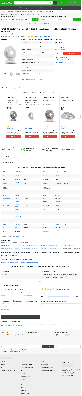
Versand (23, 379)
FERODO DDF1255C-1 (42, 321)
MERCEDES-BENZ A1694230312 (29, 246)
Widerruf (23, 371)
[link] (75, 3)
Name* (2, 290)
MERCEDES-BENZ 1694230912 (70, 243)
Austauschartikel (25, 374)
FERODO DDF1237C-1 (66, 321)
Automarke (4, 8)
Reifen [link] (43, 359)
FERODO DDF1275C (18, 321)
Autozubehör (50, 8)
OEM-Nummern (22, 85)
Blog (2, 365)
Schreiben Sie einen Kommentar (20, 314)
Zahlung (23, 385)
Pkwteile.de (3, 11)
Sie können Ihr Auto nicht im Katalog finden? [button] (40, 23)
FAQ (22, 359)
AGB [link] (22, 368)
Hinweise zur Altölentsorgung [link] (8, 368)
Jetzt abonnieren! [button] (47, 344)
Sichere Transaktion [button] (61, 57)
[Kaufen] (13, 134)
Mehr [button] (4, 301)
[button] (51, 3)
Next (79, 114)
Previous (2, 114)
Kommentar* (4, 304)
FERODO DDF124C (54, 321)
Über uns (3, 359)
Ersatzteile (13, 8)
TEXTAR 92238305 (6, 323)
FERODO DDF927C (17, 323)
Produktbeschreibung (8, 85)
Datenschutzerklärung (27, 365)
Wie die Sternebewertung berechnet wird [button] (54, 299)
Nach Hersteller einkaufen (48, 368)
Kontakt (23, 376)
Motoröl (33, 8)
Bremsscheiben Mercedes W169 (9, 260)
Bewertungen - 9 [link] (10, 126)
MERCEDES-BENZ (8, 160)
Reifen (20, 8)
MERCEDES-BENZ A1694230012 (9, 246)
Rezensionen (33, 85)
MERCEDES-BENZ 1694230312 (49, 243)
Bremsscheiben (28, 11)
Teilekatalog (10, 11)
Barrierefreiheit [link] (25, 391)
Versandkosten (62, 49)
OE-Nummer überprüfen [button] (62, 59)
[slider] (4, 287)
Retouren (23, 388)
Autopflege (41, 8)
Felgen (26, 8)
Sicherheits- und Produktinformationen (65, 62)
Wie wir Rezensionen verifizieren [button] (51, 303)
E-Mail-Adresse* (25, 290)
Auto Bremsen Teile (19, 11)
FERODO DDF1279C (30, 321)
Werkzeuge (60, 8)
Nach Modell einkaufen (47, 365)
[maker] (5, 19)
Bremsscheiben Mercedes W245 (29, 260)
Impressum (3, 362)
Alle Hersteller (44, 362)
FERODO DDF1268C (6, 321)
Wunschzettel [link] (24, 382)
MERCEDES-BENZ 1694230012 (29, 243)
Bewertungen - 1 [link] (29, 126)
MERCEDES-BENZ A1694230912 (50, 246)
